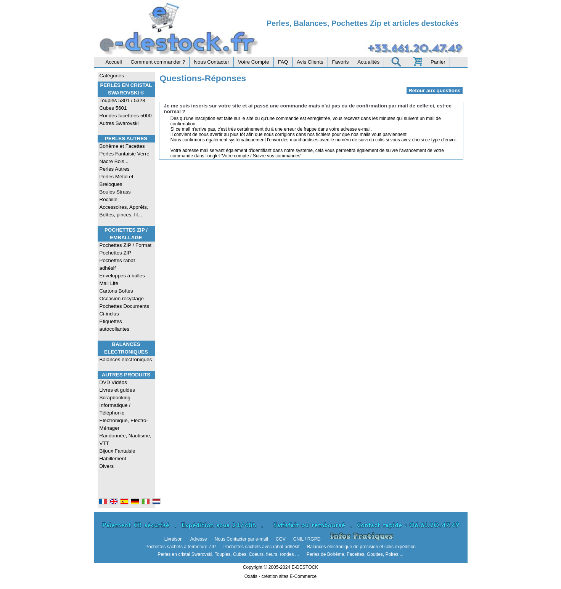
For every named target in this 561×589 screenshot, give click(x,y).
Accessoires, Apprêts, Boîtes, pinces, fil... (124, 211)
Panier (438, 62)
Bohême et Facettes (122, 146)
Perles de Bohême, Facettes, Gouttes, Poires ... (355, 554)
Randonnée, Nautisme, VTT (125, 439)
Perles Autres (126, 138)
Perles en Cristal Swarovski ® (126, 89)
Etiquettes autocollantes (115, 325)
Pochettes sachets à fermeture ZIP (180, 546)
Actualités (368, 62)
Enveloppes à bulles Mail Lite (122, 279)
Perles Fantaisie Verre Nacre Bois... (124, 157)
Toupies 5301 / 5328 (122, 100)
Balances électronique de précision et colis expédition (361, 546)
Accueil (114, 62)
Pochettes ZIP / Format (126, 245)
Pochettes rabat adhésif (117, 264)
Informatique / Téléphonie (115, 409)
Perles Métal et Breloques (116, 180)
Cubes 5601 (113, 108)
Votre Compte (253, 62)
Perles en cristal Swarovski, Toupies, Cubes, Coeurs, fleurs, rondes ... (228, 554)
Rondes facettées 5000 (126, 115)
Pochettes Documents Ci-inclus (124, 310)
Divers (107, 466)
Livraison (173, 539)
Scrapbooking (115, 397)
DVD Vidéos (113, 382)
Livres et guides (117, 390)
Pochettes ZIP (116, 253)
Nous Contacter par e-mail (241, 539)
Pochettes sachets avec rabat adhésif (261, 546)
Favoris (340, 62)
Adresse (198, 539)
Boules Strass (115, 192)
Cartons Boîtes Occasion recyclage (122, 294)
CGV (281, 539)
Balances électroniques (126, 359)
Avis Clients (310, 62)
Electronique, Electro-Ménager (124, 424)
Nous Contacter (211, 62)
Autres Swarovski (119, 123)
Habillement (113, 458)
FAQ (283, 62)
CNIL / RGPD (307, 539)
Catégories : (113, 75)
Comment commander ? (157, 62)
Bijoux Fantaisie (117, 451)
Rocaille (108, 199)
